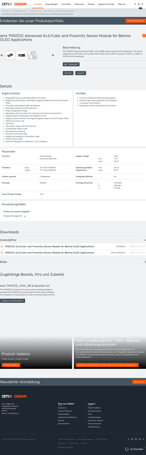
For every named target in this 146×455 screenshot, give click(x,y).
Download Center (94, 411)
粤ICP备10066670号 (65, 447)
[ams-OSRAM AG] (14, 4)
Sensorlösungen (19, 11)
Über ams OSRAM (66, 404)
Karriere (61, 420)
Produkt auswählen (136, 21)
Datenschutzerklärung (66, 439)
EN (132, 246)
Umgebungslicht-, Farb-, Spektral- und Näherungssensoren (52, 11)
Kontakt (68, 73)
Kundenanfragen (94, 417)
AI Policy (84, 443)
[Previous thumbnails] (2, 55)
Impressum (62, 443)
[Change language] (139, 4)
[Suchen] (135, 4)
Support (80, 73)
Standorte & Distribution (67, 417)
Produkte (5, 11)
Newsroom (62, 408)
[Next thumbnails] (53, 55)
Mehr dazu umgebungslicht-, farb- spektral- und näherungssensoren (107, 365)
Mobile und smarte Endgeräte (17, 211)
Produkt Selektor (11, 365)
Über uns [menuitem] (122, 4)
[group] (28, 291)
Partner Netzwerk (94, 424)
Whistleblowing (93, 427)
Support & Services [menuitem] (106, 4)
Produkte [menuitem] (38, 4)
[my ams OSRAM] (142, 4)
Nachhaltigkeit (63, 414)
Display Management (13, 216)
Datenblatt (71, 64)
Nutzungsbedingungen (85, 439)
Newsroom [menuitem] (79, 4)
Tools (90, 414)
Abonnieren (139, 382)
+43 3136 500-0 (13, 413)
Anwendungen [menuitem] (51, 4)
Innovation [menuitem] (66, 4)
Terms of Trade (101, 439)
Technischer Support (95, 420)
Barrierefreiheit (63, 424)
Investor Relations (65, 411)
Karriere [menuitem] (91, 4)
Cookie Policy (74, 443)
